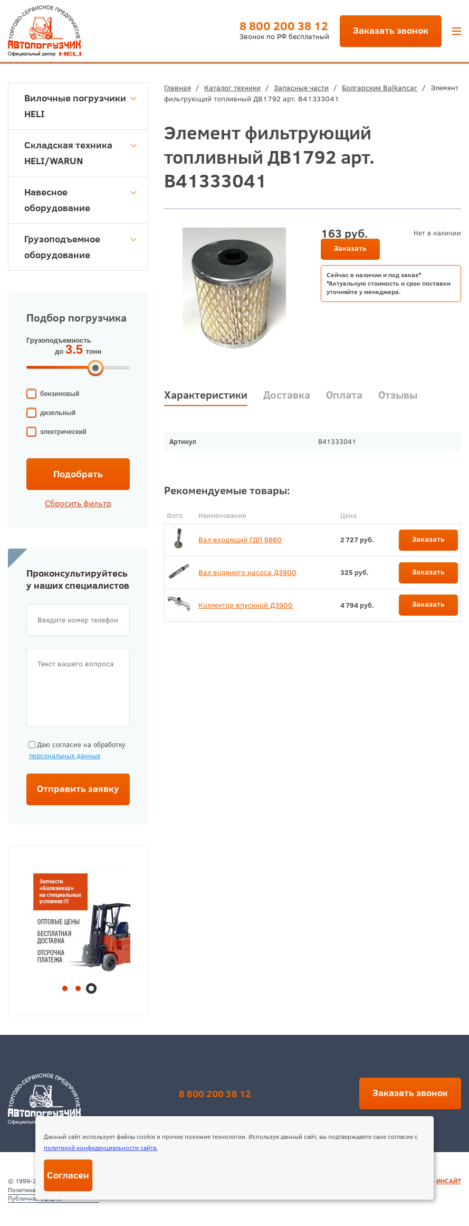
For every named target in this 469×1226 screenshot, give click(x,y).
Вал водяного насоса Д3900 (247, 572)
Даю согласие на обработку (76, 750)
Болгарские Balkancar (379, 87)
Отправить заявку (78, 788)
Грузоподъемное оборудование (80, 246)
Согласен (68, 1175)
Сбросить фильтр (78, 503)
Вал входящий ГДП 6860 (240, 539)
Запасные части (301, 87)
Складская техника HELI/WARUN (80, 152)
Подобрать (78, 473)
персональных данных (64, 755)
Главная (177, 87)
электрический (63, 432)
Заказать (350, 248)
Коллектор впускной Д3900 (245, 605)
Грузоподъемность (58, 340)
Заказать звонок (390, 30)
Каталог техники (232, 87)
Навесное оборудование (80, 199)
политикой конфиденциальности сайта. (101, 1147)
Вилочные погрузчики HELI (80, 105)
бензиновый (59, 394)
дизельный (57, 413)
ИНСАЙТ (448, 1180)
